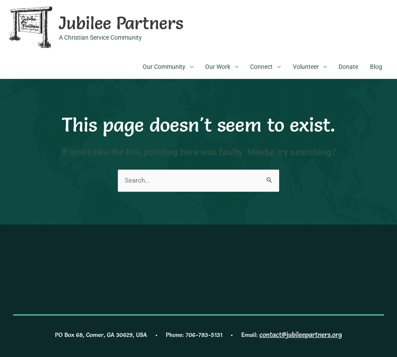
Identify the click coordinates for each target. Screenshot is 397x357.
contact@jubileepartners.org (301, 332)
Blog (376, 65)
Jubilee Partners (116, 22)
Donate (348, 65)
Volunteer (306, 65)
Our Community (164, 65)
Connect (261, 65)
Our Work (217, 65)
